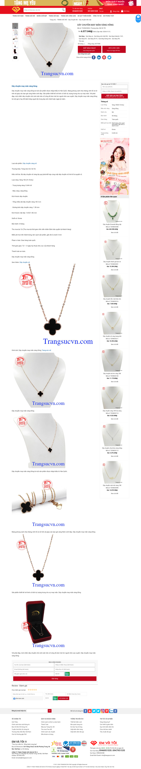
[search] (63, 10)
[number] (85, 44)
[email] (36, 711)
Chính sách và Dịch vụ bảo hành (50, 722)
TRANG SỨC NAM (18, 16)
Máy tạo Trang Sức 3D (48, 727)
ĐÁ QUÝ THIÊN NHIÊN (84, 16)
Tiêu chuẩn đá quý (105, 732)
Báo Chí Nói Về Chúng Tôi (19, 727)
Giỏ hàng (125, 11)
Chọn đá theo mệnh (106, 729)
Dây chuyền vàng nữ (30, 163)
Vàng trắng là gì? (105, 722)
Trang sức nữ (46, 350)
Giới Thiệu (15, 722)
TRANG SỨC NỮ (30, 16)
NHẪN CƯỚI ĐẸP (42, 16)
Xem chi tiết (114, 232)
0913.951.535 (114, 49)
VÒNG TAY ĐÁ (97, 16)
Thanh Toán (44, 724)
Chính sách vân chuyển (48, 732)
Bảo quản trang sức (76, 724)
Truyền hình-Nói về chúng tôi (20, 729)
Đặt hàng (55, 679)
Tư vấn (138, 19)
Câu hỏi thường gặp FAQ (19, 734)
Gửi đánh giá (63, 698)
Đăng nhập (114, 11)
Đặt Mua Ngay (89, 49)
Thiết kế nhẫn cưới (76, 722)
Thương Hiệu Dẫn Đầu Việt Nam (21, 732)
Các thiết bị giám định (106, 724)
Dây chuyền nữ (25, 262)
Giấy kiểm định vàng (76, 729)
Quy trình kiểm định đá (107, 727)
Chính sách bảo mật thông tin (21, 724)
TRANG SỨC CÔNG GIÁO (68, 16)
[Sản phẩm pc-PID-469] (114, 166)
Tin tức (101, 11)
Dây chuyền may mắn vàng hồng (24, 86)
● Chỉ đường (25, 749)
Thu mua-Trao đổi (46, 729)
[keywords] (41, 10)
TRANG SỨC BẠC (54, 16)
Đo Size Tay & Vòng (76, 727)
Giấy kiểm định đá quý (77, 732)
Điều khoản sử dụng (47, 734)
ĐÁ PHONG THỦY (108, 16)
